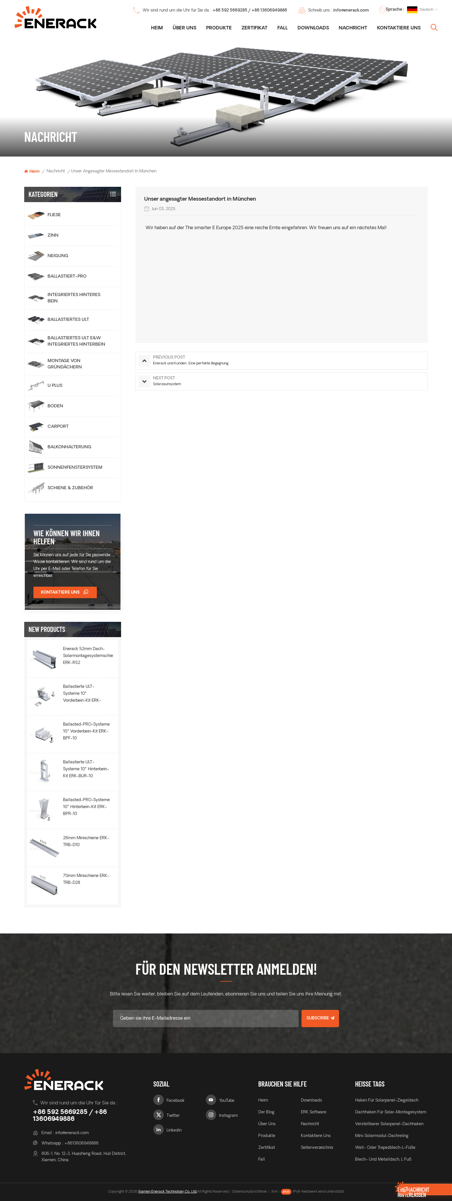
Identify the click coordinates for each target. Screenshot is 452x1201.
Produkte (219, 28)
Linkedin (174, 1130)
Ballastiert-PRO (67, 276)
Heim (157, 28)
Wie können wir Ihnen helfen (66, 537)
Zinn (53, 236)
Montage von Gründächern (65, 364)
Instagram (228, 1116)
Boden (55, 406)
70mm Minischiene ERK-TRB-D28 (86, 879)
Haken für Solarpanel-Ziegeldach (386, 1100)
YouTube (226, 1101)
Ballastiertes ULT (68, 320)
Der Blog (266, 1112)
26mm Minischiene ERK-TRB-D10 (86, 841)
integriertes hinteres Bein (74, 298)
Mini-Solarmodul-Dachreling (381, 1136)
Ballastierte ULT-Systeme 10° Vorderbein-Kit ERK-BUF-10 (82, 694)
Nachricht (353, 28)
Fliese (54, 215)
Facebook (175, 1101)
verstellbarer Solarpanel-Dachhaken (389, 1124)
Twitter (173, 1116)
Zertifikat (255, 28)
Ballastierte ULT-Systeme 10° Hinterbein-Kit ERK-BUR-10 (86, 769)
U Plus (55, 386)
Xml (274, 1192)
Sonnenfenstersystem (75, 468)
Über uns (184, 28)
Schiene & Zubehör (70, 488)
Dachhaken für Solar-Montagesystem (390, 1112)
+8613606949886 (81, 1143)
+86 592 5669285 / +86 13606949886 (249, 10)
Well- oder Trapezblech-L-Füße (385, 1148)
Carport (58, 427)
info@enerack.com (351, 10)
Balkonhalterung (69, 447)
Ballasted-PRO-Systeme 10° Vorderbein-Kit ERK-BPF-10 (86, 731)
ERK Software (313, 1112)
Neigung (58, 256)
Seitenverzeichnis (317, 1148)
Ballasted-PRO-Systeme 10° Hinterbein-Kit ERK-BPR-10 (86, 807)
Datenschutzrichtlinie (249, 1192)
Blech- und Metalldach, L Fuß (383, 1159)
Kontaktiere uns (399, 28)
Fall (282, 28)
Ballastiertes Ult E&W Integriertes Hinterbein (76, 341)
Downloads (313, 28)
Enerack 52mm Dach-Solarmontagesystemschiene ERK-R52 (88, 656)
